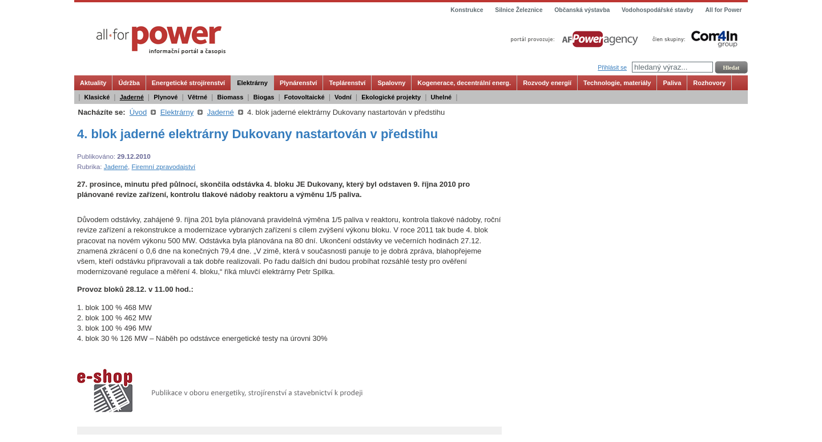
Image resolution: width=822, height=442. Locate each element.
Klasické (97, 97)
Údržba (128, 82)
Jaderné (132, 97)
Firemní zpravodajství (164, 166)
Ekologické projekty (391, 97)
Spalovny (391, 82)
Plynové (166, 97)
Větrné (197, 97)
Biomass (230, 97)
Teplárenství (347, 82)
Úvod (138, 112)
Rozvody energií (547, 82)
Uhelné (441, 97)
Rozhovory (709, 82)
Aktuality (93, 82)
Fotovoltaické (304, 97)
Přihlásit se (612, 68)
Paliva (672, 82)
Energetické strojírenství (188, 82)
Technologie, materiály (617, 82)
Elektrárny (252, 82)
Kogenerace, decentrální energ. (464, 82)
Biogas (264, 97)
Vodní (343, 97)
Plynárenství (298, 82)
